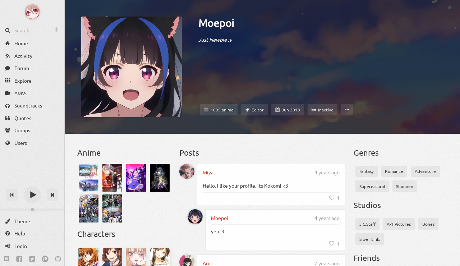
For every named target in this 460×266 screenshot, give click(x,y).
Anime (89, 152)
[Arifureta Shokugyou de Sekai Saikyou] (160, 178)
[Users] (32, 143)
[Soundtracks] (32, 105)
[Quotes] (32, 118)
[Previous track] (12, 195)
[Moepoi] (195, 216)
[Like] (334, 197)
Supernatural (372, 186)
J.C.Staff (367, 224)
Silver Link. (369, 239)
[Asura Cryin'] (88, 208)
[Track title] (32, 182)
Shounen (404, 186)
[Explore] (32, 80)
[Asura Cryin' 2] (112, 208)
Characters (96, 233)
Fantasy (366, 171)
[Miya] (186, 171)
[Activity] (32, 56)
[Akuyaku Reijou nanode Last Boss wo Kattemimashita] (136, 178)
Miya (208, 172)
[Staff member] (254, 109)
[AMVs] (32, 93)
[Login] (32, 246)
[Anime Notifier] (32, 11)
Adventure (425, 171)
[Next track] (52, 195)
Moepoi (216, 23)
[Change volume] (32, 209)
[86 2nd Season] (112, 178)
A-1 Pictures (399, 224)
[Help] (32, 233)
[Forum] (32, 68)
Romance (394, 171)
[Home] (32, 43)
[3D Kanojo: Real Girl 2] (88, 178)
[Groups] (32, 130)
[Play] (32, 194)
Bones (428, 224)
